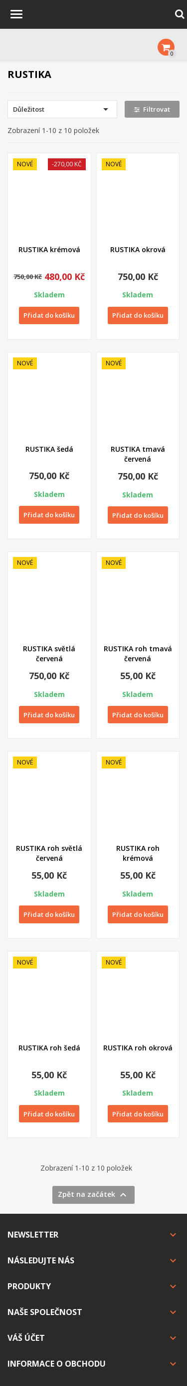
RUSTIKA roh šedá (49, 1047)
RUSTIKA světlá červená (49, 653)
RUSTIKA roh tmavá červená (138, 653)
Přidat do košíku (49, 315)
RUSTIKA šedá (49, 449)
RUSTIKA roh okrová (138, 1047)
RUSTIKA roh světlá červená (49, 853)
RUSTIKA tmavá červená (138, 454)
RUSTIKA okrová (138, 249)
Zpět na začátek (93, 1195)
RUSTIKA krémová (49, 249)
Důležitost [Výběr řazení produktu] (62, 109)
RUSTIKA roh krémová (138, 853)
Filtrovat (152, 109)
